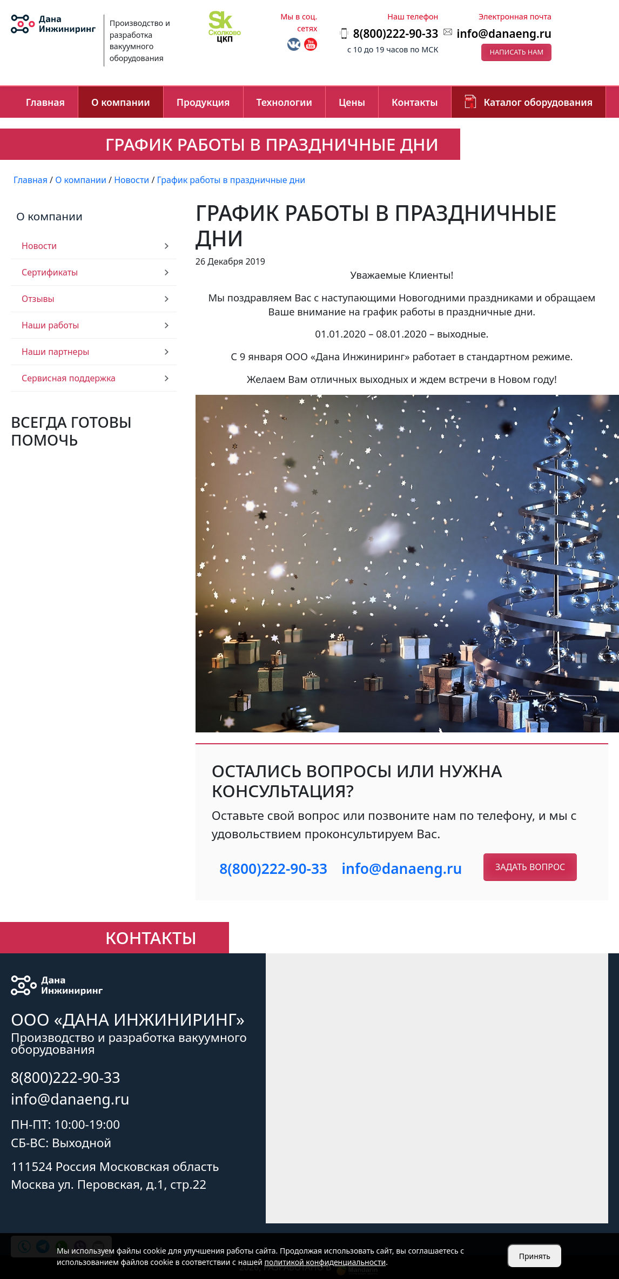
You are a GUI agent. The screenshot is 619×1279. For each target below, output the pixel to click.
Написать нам (516, 52)
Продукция (203, 102)
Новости (39, 246)
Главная (45, 102)
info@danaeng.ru (504, 33)
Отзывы (38, 299)
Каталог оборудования (538, 102)
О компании (120, 102)
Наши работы (50, 325)
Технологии (284, 102)
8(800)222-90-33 (273, 868)
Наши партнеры (55, 352)
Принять (534, 1256)
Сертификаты (50, 272)
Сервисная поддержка (69, 378)
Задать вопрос (530, 867)
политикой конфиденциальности (325, 1262)
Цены (352, 102)
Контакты (415, 102)
